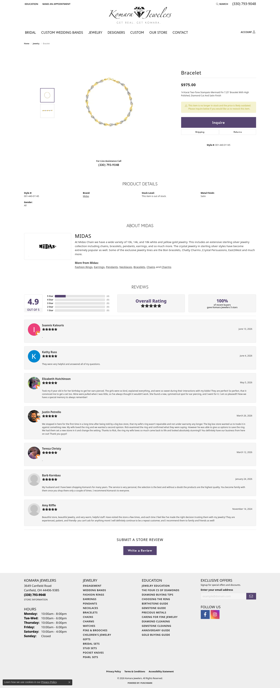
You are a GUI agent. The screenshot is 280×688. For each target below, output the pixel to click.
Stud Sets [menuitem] (90, 648)
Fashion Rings (83, 267)
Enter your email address (217, 589)
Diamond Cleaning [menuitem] (156, 621)
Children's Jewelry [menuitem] (97, 634)
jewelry (36, 43)
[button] (31, 4)
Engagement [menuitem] (92, 585)
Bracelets (139, 267)
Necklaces (125, 267)
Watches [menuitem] (89, 626)
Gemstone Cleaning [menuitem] (156, 626)
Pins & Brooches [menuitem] (95, 630)
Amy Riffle (49, 505)
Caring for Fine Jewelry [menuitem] (160, 617)
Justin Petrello (51, 412)
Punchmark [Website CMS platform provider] (146, 683)
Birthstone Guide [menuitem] (155, 603)
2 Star (50, 306)
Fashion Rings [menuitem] (93, 594)
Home (26, 43)
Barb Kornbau (51, 475)
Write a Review (140, 550)
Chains (151, 267)
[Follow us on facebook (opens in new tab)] (205, 614)
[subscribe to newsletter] (251, 596)
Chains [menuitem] (88, 617)
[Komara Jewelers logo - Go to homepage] (140, 15)
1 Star (50, 310)
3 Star (50, 303)
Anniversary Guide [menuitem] (156, 630)
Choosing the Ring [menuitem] (156, 599)
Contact (180, 32)
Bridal (30, 32)
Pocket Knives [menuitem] (93, 652)
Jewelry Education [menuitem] (156, 585)
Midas (86, 196)
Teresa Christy (51, 448)
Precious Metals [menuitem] (154, 612)
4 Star (50, 299)
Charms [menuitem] (88, 621)
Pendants (112, 267)
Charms (166, 267)
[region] (109, 103)
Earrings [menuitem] (90, 599)
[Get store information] (36, 599)
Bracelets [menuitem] (90, 612)
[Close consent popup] (69, 682)
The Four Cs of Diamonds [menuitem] (160, 590)
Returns (238, 132)
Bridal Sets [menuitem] (91, 643)
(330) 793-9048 (108, 165)
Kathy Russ (49, 352)
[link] (56, 4)
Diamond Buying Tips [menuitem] (157, 594)
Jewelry (95, 32)
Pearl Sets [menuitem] (90, 657)
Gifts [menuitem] (87, 639)
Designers (116, 32)
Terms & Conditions (134, 671)
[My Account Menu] (248, 32)
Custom (137, 32)
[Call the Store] (35, 595)
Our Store (158, 32)
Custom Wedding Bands (62, 32)
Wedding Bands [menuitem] (94, 590)
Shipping (199, 132)
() (108, 296)
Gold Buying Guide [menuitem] (156, 634)
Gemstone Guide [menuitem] (154, 608)
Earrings (99, 267)
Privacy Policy (113, 671)
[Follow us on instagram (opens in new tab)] (215, 614)
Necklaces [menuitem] (90, 608)
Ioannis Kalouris (53, 325)
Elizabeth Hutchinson (56, 379)
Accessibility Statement (161, 671)
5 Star (50, 296)
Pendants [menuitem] (90, 603)
